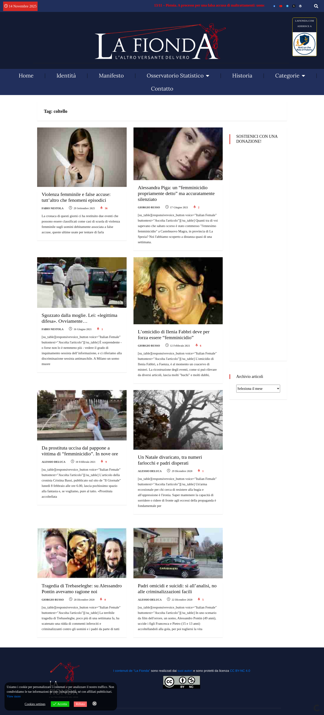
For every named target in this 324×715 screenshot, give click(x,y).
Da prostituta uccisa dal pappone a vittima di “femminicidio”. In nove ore (80, 450)
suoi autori (185, 670)
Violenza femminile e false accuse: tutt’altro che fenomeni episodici (76, 197)
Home (26, 75)
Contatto (162, 88)
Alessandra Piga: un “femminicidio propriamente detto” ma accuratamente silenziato (176, 193)
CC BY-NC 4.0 (240, 670)
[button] (316, 6)
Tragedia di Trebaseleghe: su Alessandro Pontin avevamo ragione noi (82, 588)
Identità (66, 75)
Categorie (290, 76)
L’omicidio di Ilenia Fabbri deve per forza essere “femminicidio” (174, 334)
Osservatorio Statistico (178, 76)
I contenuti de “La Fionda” (131, 670)
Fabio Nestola (52, 208)
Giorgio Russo (149, 207)
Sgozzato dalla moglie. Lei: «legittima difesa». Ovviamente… (79, 318)
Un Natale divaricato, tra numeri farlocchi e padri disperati (170, 460)
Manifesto (111, 75)
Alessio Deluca (53, 461)
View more (14, 696)
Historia (242, 75)
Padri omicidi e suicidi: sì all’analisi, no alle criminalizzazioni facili (177, 588)
